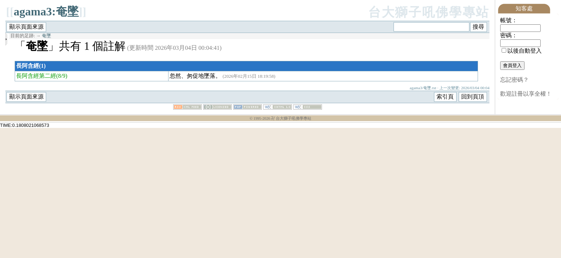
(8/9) (61, 76)
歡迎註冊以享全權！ (526, 94)
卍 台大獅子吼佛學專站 (291, 118)
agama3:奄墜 (46, 11)
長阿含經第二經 (36, 76)
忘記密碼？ (514, 80)
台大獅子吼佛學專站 (428, 12)
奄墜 (46, 35)
